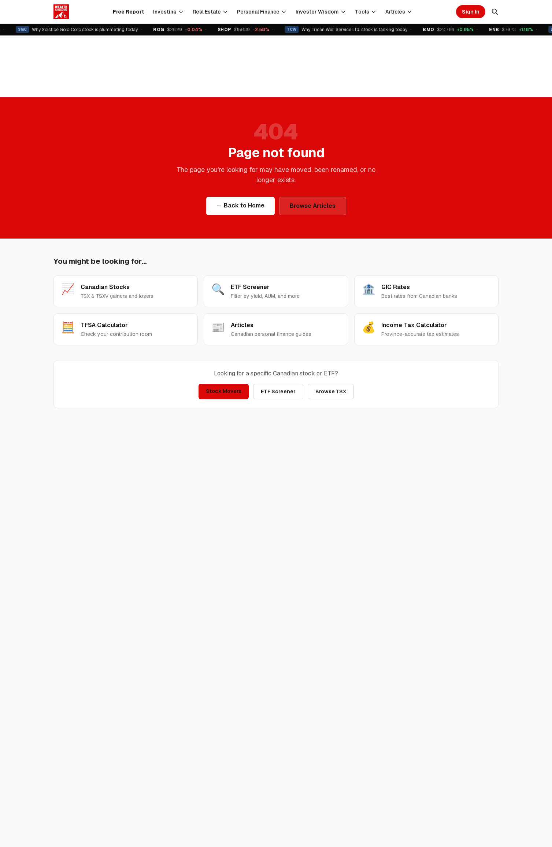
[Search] (495, 11)
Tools (366, 11)
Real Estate (210, 11)
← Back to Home (240, 205)
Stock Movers (223, 391)
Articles (398, 11)
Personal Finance (262, 11)
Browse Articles (313, 206)
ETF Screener (278, 391)
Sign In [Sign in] (470, 11)
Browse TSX (330, 391)
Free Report (128, 11)
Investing (168, 11)
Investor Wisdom (321, 11)
